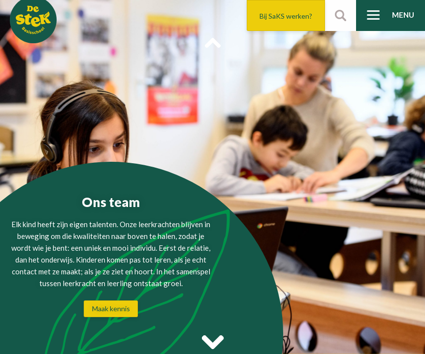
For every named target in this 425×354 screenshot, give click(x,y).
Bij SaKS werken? (286, 16)
